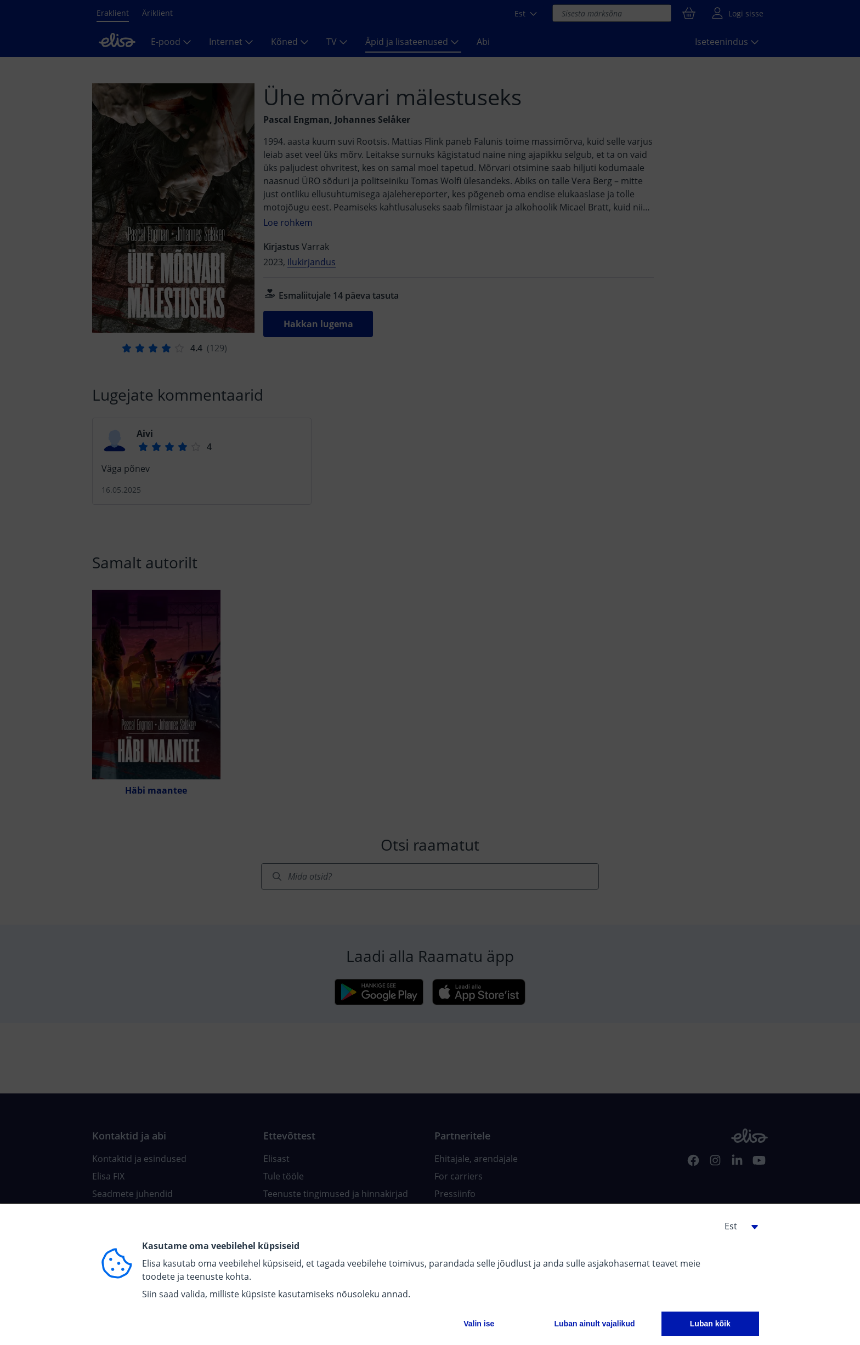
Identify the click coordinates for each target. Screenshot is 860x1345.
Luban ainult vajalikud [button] (594, 1323)
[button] (737, 1226)
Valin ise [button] (478, 1323)
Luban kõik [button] (710, 1323)
